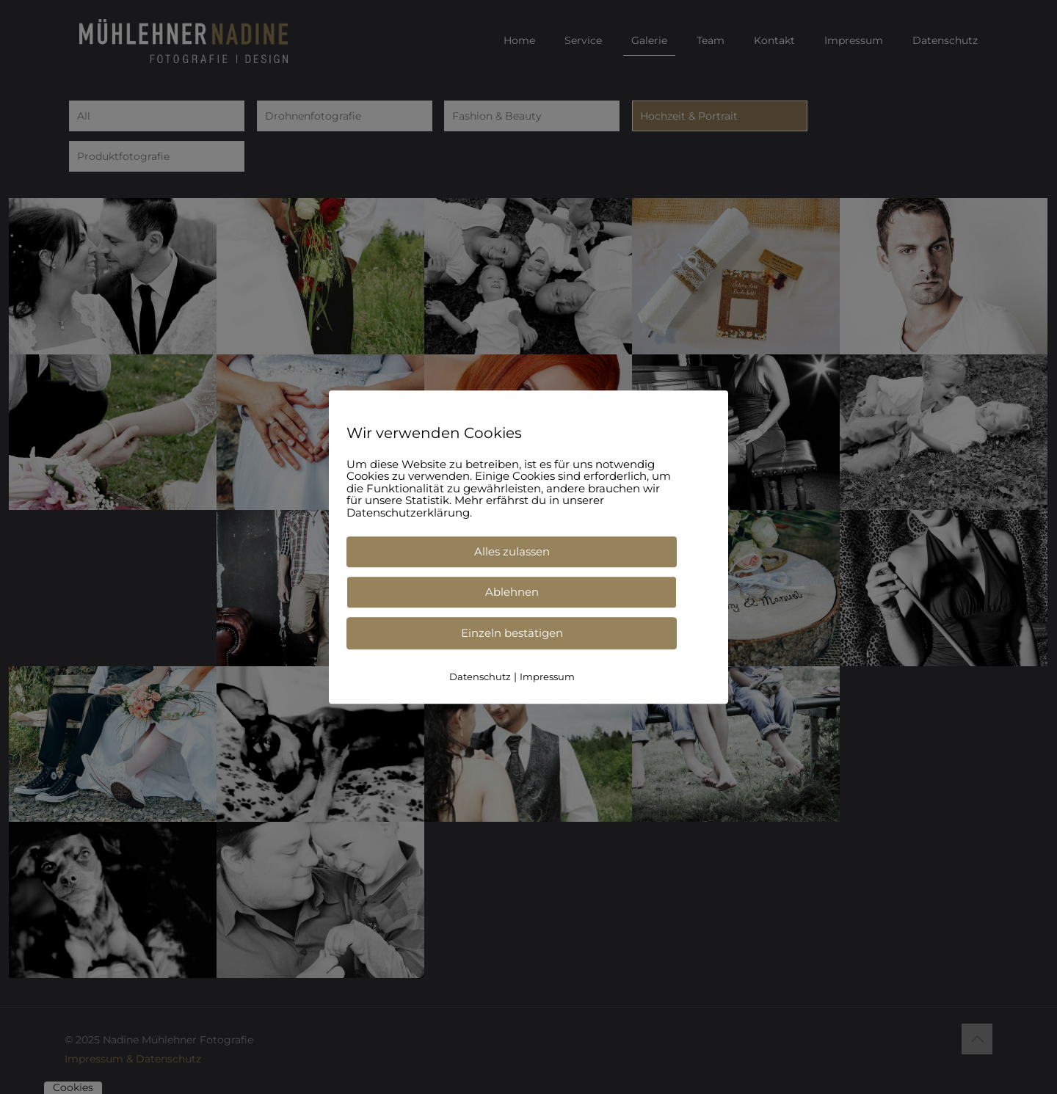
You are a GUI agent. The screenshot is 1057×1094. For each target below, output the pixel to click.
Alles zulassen (512, 551)
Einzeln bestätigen (512, 633)
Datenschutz (480, 676)
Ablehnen (512, 592)
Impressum (547, 676)
